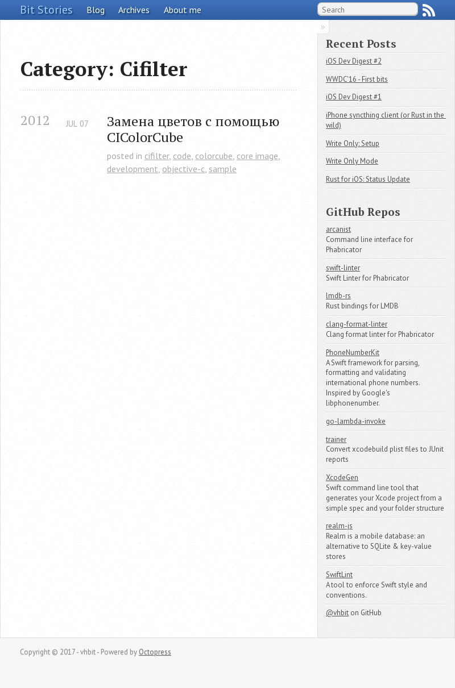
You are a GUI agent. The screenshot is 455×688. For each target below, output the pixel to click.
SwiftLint (339, 574)
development (132, 168)
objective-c (183, 168)
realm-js (339, 526)
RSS (429, 10)
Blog (95, 9)
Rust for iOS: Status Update (368, 179)
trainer (336, 439)
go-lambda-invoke (356, 421)
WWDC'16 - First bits (357, 79)
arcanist (338, 229)
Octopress (155, 652)
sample (223, 168)
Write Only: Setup (352, 143)
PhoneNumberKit (352, 352)
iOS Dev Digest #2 (354, 61)
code (182, 155)
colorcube (214, 155)
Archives (134, 9)
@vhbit (337, 613)
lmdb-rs (338, 296)
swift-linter (343, 268)
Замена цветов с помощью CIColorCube (195, 129)
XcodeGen (342, 477)
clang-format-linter (356, 324)
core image (257, 155)
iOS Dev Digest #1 (354, 97)
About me (182, 9)
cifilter (156, 155)
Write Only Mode (352, 161)
